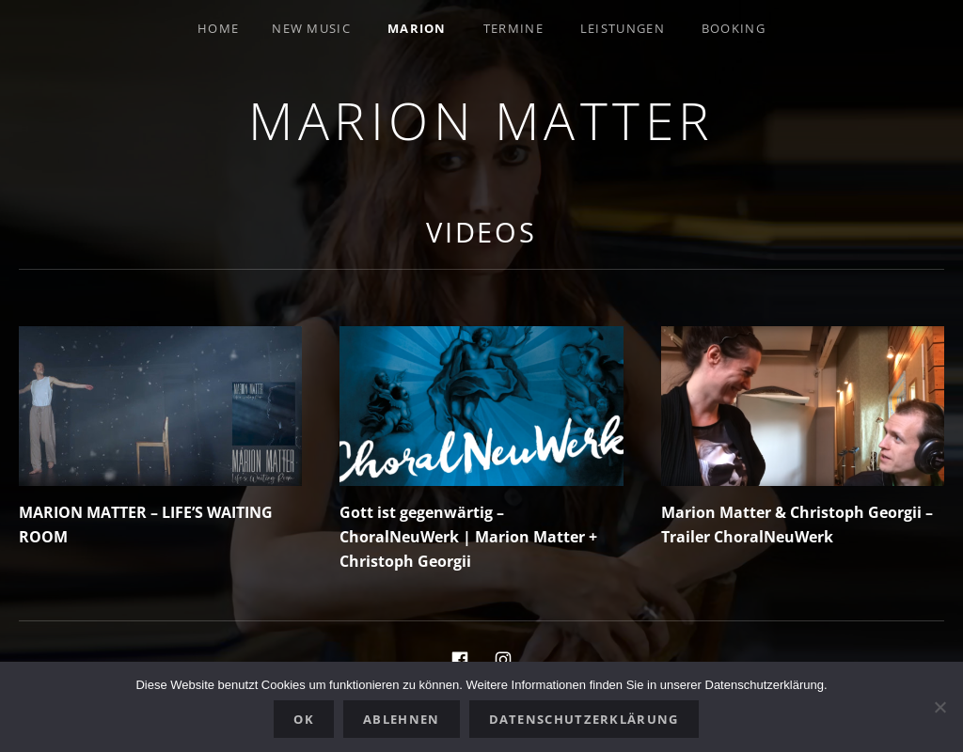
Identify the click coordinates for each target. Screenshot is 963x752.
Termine (513, 28)
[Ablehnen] (939, 706)
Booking (734, 28)
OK (303, 719)
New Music (311, 28)
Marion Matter (481, 120)
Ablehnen (401, 719)
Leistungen (622, 28)
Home (218, 28)
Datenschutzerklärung (584, 719)
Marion (417, 28)
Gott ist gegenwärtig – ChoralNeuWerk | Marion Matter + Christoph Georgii (468, 537)
